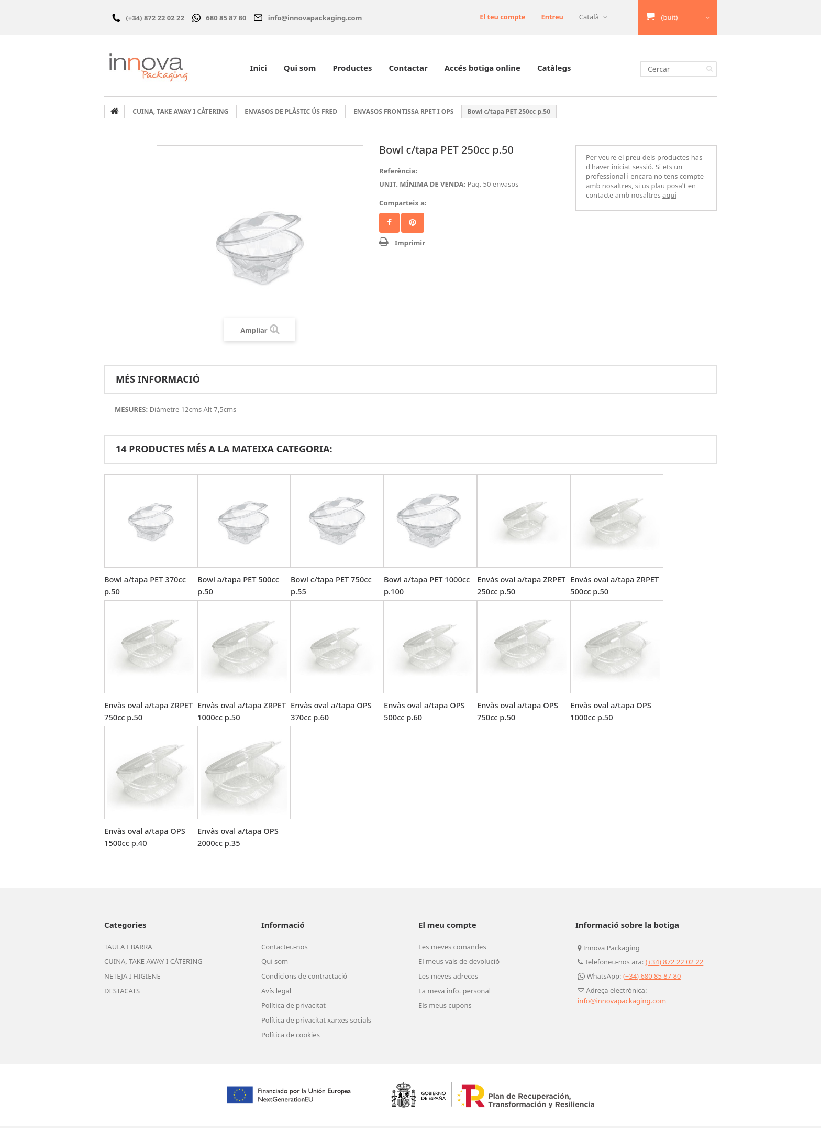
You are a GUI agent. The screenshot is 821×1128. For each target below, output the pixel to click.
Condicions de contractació (304, 977)
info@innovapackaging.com (622, 1002)
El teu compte (502, 16)
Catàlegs (554, 69)
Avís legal (276, 992)
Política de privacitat (293, 1007)
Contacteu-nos (284, 948)
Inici (258, 69)
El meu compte (447, 926)
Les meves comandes (452, 948)
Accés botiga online (482, 69)
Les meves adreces (448, 977)
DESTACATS (122, 992)
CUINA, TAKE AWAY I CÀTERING (153, 963)
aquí (669, 196)
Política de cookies (290, 1036)
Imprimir (410, 244)
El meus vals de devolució (459, 963)
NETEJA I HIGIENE (132, 977)
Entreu (552, 16)
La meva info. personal (454, 992)
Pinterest (412, 224)
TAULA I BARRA (128, 948)
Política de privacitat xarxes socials (316, 1021)
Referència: (398, 172)
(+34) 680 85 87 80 (652, 977)
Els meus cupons (445, 1007)
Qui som (300, 69)
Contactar (408, 69)
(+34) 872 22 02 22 (675, 963)
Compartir (389, 224)
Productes (352, 69)
